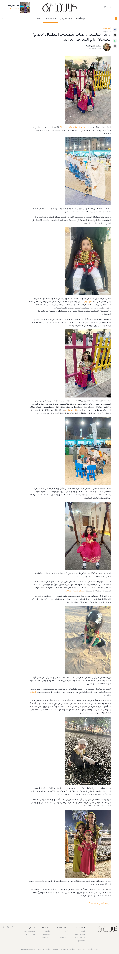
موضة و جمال (66, 19)
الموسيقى (88, 302)
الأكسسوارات (71, 410)
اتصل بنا (64, 949)
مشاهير (47, 931)
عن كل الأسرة (93, 949)
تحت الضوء (107, 28)
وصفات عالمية (30, 931)
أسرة (83, 931)
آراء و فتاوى (46, 938)
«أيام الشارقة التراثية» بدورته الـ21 (74, 127)
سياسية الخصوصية (28, 949)
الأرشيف (72, 949)
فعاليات (93, 903)
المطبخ (38, 19)
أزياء (65, 931)
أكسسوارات (63, 938)
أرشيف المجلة (13, 9)
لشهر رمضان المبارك (75, 591)
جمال (65, 934)
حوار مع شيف (30, 934)
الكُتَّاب (55, 949)
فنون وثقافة (104, 903)
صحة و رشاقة (80, 934)
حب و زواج (81, 941)
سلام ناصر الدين (93, 46)
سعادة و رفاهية (79, 938)
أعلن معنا (81, 949)
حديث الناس (50, 19)
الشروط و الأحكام (44, 949)
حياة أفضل (80, 19)
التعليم (33, 692)
